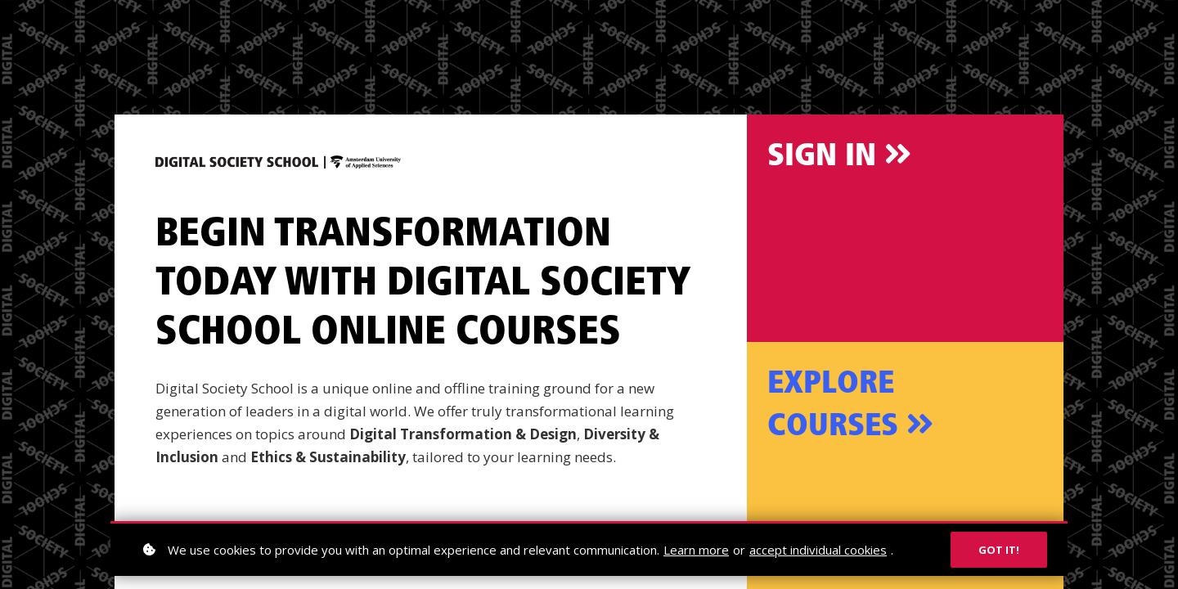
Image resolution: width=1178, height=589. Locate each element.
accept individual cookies (818, 550)
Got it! (998, 549)
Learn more (696, 550)
